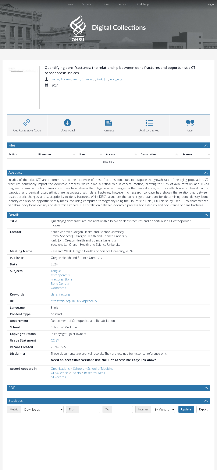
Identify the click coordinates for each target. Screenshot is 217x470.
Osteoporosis (60, 275)
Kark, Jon (102, 79)
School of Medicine (100, 369)
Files (11, 145)
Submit (87, 4)
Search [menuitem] (70, 4)
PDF (11, 387)
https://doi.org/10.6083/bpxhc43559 (75, 301)
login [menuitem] (210, 4)
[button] (108, 124)
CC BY (55, 340)
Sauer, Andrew (61, 79)
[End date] (122, 409)
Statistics (15, 400)
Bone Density (60, 284)
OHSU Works (59, 373)
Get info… (124, 4)
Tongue (56, 271)
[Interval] (163, 409)
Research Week (94, 373)
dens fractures (61, 294)
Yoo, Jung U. (118, 79)
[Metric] (42, 409)
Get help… (144, 4)
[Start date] (89, 409)
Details (13, 214)
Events (76, 373)
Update (186, 409)
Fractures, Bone (61, 279)
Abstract (15, 172)
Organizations (60, 369)
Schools (78, 369)
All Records (58, 377)
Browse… (105, 4)
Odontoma (58, 288)
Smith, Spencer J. (83, 79)
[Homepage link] (108, 27)
